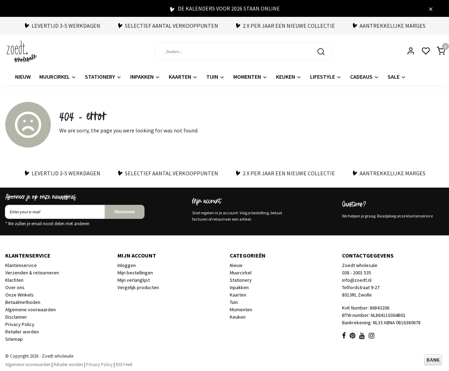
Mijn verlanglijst (134, 280)
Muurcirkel (57, 76)
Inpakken (145, 76)
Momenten (250, 76)
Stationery (103, 76)
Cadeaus (364, 76)
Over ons (15, 287)
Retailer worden (22, 331)
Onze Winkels (19, 295)
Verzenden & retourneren (32, 272)
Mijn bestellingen (135, 272)
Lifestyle (326, 76)
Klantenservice (21, 265)
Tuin (215, 76)
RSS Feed (124, 364)
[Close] (431, 8)
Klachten (14, 280)
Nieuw (23, 76)
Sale (397, 76)
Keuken (289, 76)
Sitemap (14, 339)
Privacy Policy (19, 324)
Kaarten (183, 76)
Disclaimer (16, 317)
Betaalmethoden (22, 302)
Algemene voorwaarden (30, 309)
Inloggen (127, 265)
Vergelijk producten (138, 287)
